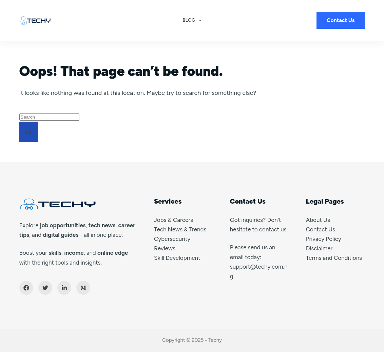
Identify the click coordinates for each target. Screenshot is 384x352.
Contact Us (341, 20)
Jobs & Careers (173, 219)
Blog (193, 20)
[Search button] (28, 132)
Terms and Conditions (334, 257)
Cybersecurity (172, 238)
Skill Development (177, 257)
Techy (215, 340)
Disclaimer (319, 248)
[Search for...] (49, 117)
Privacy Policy (323, 238)
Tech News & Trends (180, 229)
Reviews (164, 248)
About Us (318, 219)
